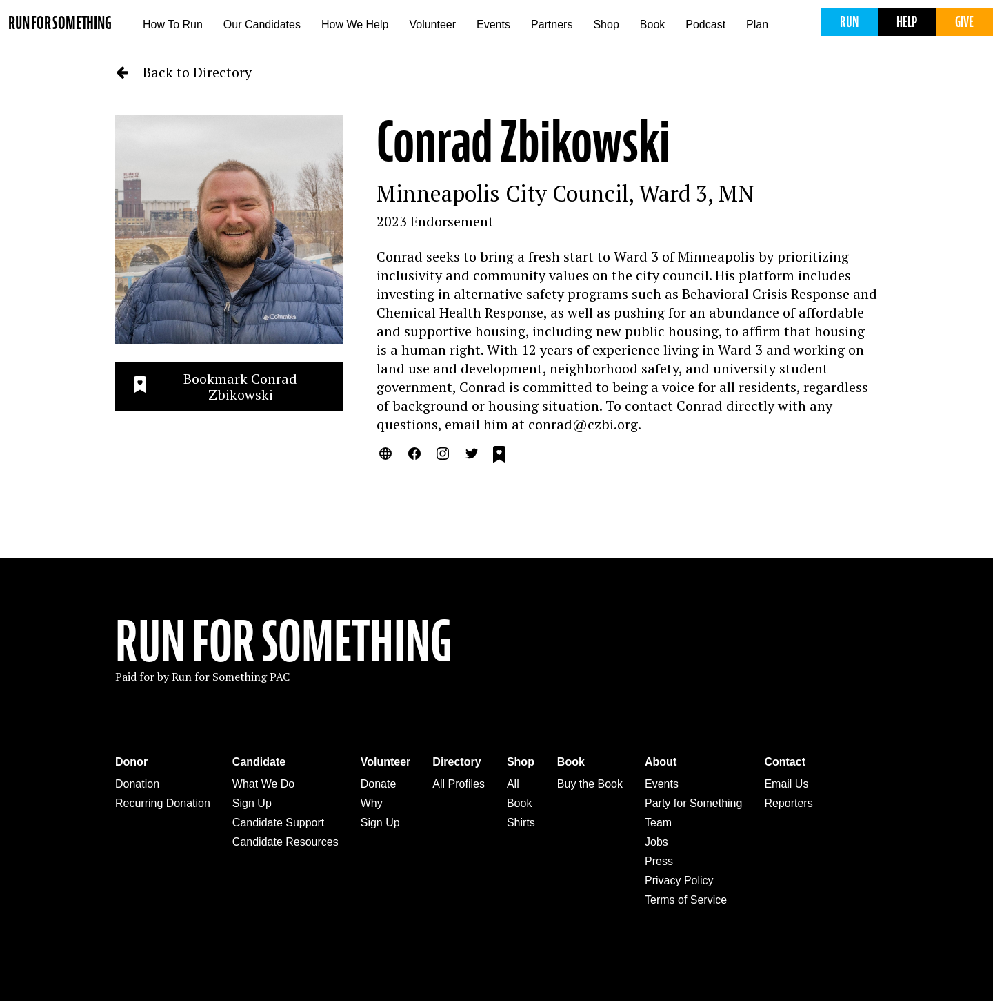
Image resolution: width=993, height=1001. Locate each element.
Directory (456, 762)
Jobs (656, 842)
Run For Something (283, 642)
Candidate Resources (285, 842)
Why (372, 803)
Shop (606, 24)
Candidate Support (278, 822)
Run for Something (60, 23)
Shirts (521, 822)
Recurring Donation (162, 803)
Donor (131, 762)
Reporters (788, 803)
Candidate (258, 762)
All (513, 784)
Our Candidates (262, 24)
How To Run (173, 24)
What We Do (263, 784)
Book (652, 24)
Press (659, 861)
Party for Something (693, 803)
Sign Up (252, 803)
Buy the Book (590, 784)
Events (493, 24)
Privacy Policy (679, 880)
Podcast (705, 24)
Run (849, 22)
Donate (379, 784)
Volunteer (432, 24)
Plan (757, 24)
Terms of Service (686, 900)
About (660, 762)
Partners (551, 24)
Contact (784, 762)
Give (964, 22)
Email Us (786, 784)
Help (906, 22)
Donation (137, 784)
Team (658, 822)
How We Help (355, 24)
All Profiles (458, 784)
